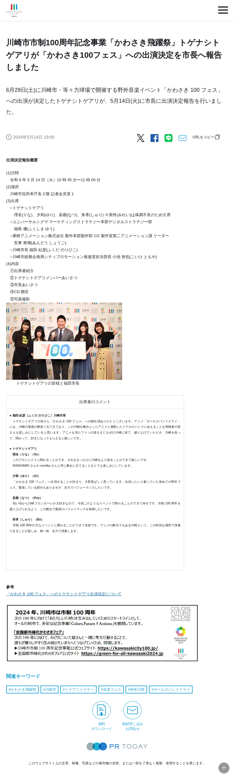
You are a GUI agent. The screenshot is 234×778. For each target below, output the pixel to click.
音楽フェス (112, 689)
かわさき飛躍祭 (23, 689)
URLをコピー (203, 137)
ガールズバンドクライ (172, 689)
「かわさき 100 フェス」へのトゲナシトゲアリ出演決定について (64, 594)
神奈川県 (137, 689)
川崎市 (50, 689)
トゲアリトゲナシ (79, 689)
